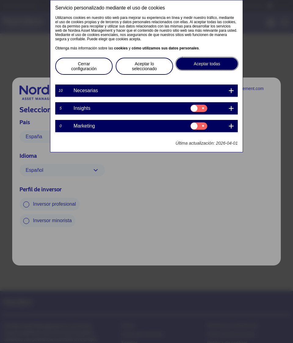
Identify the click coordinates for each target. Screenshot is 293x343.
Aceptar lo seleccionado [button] (144, 66)
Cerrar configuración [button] (83, 66)
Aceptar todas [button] (207, 63)
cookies (121, 48)
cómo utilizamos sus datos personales (165, 48)
